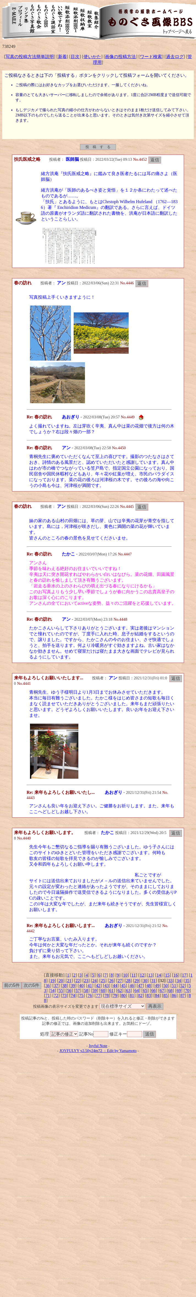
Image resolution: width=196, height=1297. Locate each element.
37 (56, 985)
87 (182, 995)
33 (170, 980)
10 (125, 975)
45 (123, 985)
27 (120, 980)
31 (153, 980)
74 (73, 995)
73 (64, 995)
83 (149, 995)
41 (89, 985)
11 (133, 975)
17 (184, 975)
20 (61, 980)
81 (132, 995)
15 (167, 975)
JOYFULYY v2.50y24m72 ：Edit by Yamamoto (98, 1050)
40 (81, 985)
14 (159, 975)
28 (128, 980)
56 (69, 990)
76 (89, 995)
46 (132, 985)
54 (52, 990)
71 (47, 995)
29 (136, 980)
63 (128, 990)
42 (98, 985)
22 (77, 980)
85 (165, 995)
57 (77, 990)
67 (162, 990)
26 (111, 980)
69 (178, 990)
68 (170, 990)
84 (157, 995)
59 (94, 990)
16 (175, 975)
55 (61, 990)
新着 (62, 56)
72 (56, 995)
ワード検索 (151, 56)
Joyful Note (98, 1045)
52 (182, 985)
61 (111, 990)
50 (165, 985)
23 (86, 980)
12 (142, 975)
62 (120, 990)
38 (64, 985)
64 (136, 990)
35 (187, 980)
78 (106, 995)
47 (140, 985)
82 (140, 995)
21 (69, 980)
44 (115, 985)
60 (103, 990)
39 (73, 985)
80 (123, 995)
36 (47, 985)
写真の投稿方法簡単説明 (29, 56)
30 (145, 980)
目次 (75, 56)
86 (174, 995)
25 (103, 980)
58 (86, 990)
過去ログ (175, 56)
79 (115, 995)
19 (52, 980)
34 (178, 980)
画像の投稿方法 (120, 56)
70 (187, 990)
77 (98, 995)
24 (94, 980)
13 (150, 975)
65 (145, 990)
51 (174, 985)
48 (149, 985)
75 (81, 995)
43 (106, 985)
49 (157, 985)
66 (153, 990)
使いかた (92, 56)
